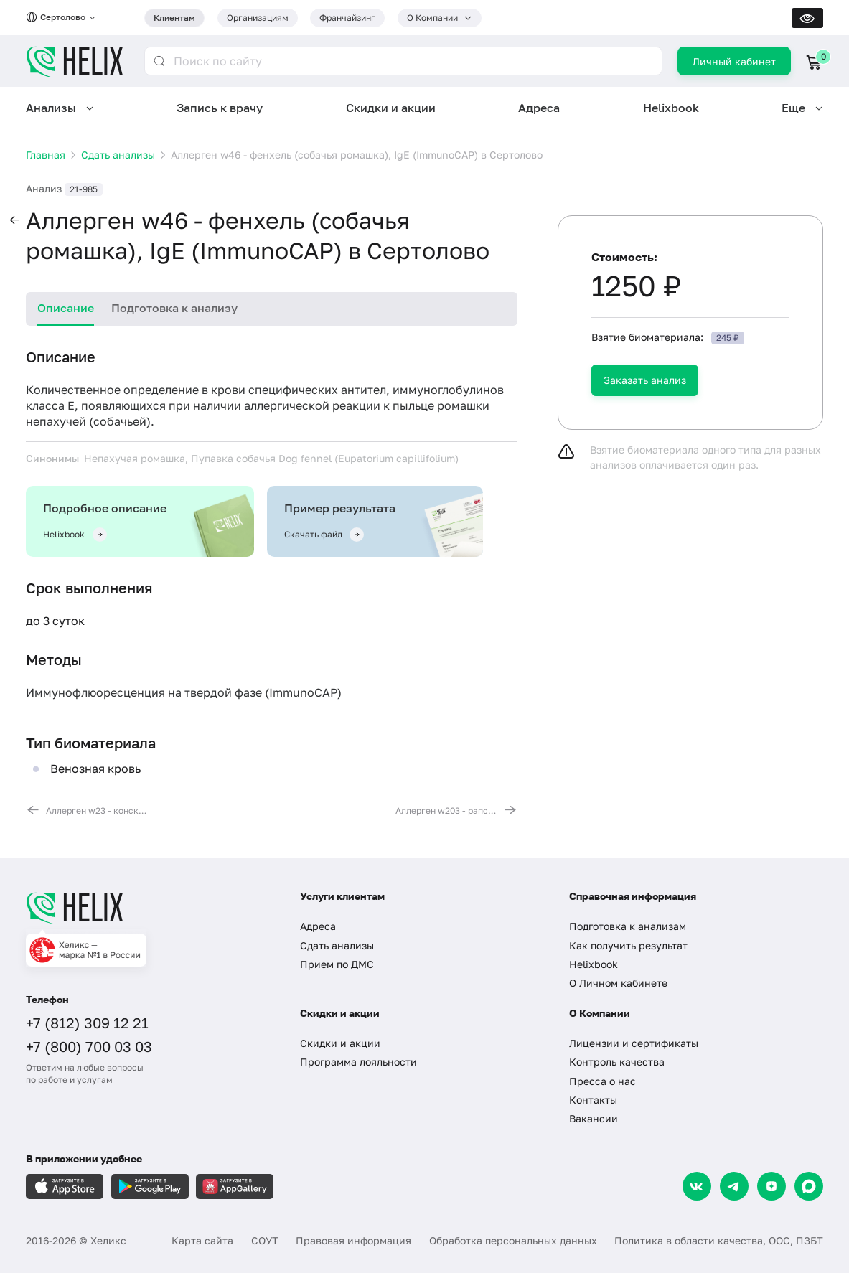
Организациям (258, 17)
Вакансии (593, 1118)
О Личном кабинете (618, 983)
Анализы (51, 107)
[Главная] (150, 907)
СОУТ (264, 1240)
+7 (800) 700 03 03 (89, 1046)
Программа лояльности (358, 1062)
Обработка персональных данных (513, 1240)
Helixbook (671, 107)
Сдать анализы (337, 945)
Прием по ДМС (337, 964)
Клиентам (174, 17)
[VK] (697, 1186)
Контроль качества (617, 1062)
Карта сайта (202, 1240)
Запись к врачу (220, 107)
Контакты (593, 1100)
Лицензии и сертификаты (633, 1043)
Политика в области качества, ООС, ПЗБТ (718, 1240)
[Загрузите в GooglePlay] (150, 1186)
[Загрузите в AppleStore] (64, 1186)
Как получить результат (628, 945)
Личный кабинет (734, 61)
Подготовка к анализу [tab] (174, 308)
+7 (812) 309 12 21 (87, 1022)
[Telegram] (734, 1186)
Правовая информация (353, 1240)
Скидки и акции (391, 107)
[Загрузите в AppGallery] (234, 1186)
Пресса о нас (602, 1081)
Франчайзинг (347, 17)
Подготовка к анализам (627, 926)
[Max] (808, 1186)
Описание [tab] (65, 308)
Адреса (539, 107)
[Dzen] (771, 1186)
